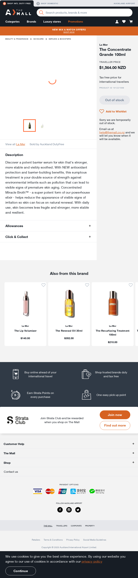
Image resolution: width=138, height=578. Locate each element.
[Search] (41, 12)
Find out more (115, 425)
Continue (20, 571)
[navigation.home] (18, 12)
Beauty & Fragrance (16, 39)
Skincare (38, 39)
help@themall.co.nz (112, 132)
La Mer (20, 144)
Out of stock (114, 100)
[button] (117, 22)
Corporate (76, 526)
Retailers (36, 539)
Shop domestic (47, 3)
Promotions (75, 21)
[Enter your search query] (84, 12)
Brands (31, 21)
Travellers (61, 526)
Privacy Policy (73, 539)
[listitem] (37, 374)
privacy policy (92, 561)
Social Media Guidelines (94, 539)
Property (90, 526)
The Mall (48, 526)
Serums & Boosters (60, 39)
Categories (12, 21)
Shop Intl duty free (17, 3)
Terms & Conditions (53, 539)
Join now (115, 415)
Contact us (11, 471)
